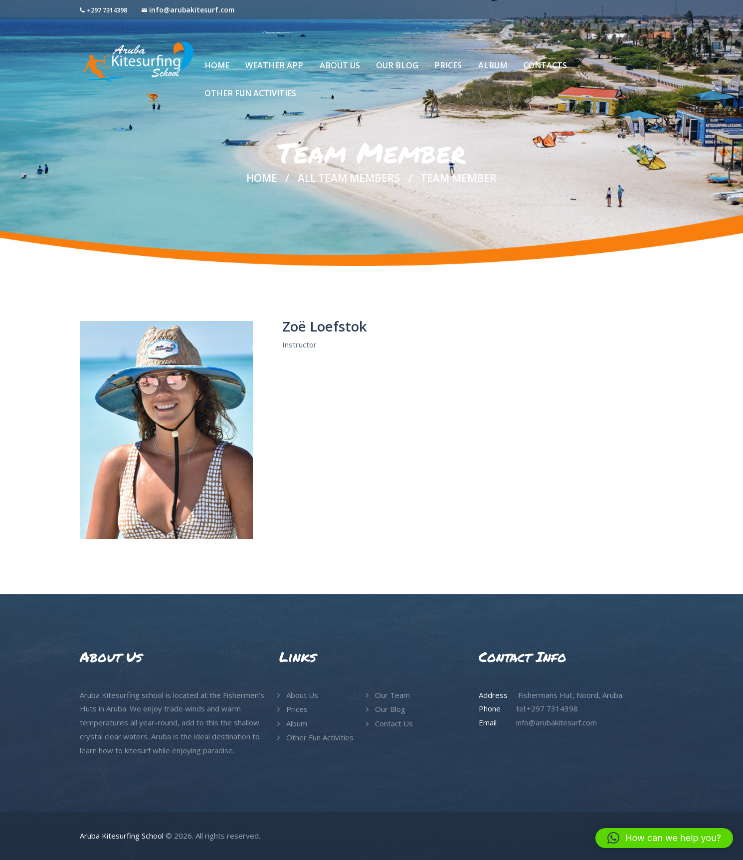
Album (296, 723)
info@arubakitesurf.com (191, 9)
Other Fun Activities (320, 737)
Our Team (392, 695)
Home (261, 178)
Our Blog (390, 709)
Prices (297, 709)
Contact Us (394, 723)
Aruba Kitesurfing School (122, 836)
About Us (302, 695)
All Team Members (349, 178)
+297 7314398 (107, 9)
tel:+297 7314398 (547, 708)
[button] (664, 838)
